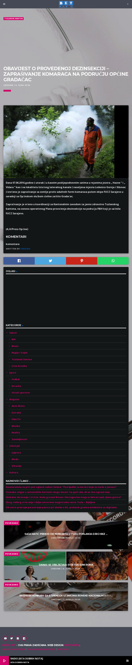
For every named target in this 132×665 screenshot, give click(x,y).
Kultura (13, 472)
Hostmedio (72, 645)
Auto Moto (18, 405)
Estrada (16, 412)
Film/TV (16, 419)
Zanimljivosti (19, 439)
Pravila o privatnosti (41, 649)
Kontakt (63, 649)
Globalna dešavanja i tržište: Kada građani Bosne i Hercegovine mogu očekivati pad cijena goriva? (63, 497)
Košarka (16, 385)
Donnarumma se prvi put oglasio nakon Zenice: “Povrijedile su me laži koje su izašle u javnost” (61, 486)
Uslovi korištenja (13, 649)
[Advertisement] (66, 43)
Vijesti (13, 332)
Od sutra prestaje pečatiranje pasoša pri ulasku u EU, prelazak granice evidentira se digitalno (61, 507)
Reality (16, 432)
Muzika (16, 425)
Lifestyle (14, 445)
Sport (12, 372)
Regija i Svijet (20, 352)
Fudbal (16, 379)
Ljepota (16, 452)
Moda (15, 459)
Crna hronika (19, 365)
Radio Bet (9, 645)
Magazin (14, 399)
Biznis (15, 345)
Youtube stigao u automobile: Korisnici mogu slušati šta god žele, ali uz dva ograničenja (58, 492)
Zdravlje (17, 465)
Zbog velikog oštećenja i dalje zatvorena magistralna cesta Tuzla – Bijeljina (50, 502)
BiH (14, 339)
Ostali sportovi (21, 392)
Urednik (25, 249)
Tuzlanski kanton (13, 18)
